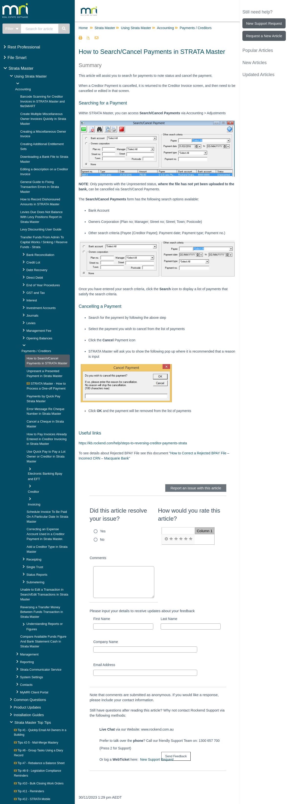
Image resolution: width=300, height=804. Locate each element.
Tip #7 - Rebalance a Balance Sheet (39, 763)
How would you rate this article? (189, 514)
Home (83, 28)
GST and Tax (35, 293)
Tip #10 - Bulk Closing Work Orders (38, 783)
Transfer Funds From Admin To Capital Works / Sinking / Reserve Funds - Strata (43, 242)
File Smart (17, 57)
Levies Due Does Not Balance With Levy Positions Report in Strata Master (41, 217)
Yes (103, 531)
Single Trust (34, 567)
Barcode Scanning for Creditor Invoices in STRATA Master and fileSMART (42, 101)
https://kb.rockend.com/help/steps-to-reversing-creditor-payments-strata (133, 443)
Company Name (105, 642)
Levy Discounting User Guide (40, 229)
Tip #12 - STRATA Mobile (32, 799)
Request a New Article (264, 36)
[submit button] (176, 756)
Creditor (33, 492)
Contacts (26, 685)
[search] (39, 28)
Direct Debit (34, 277)
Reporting (27, 662)
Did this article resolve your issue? (118, 514)
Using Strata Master (30, 76)
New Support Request (157, 759)
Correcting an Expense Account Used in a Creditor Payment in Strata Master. (45, 534)
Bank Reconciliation (40, 255)
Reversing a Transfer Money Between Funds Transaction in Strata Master (41, 612)
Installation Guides (29, 715)
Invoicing (34, 504)
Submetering (35, 582)
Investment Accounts (41, 308)
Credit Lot (33, 262)
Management (29, 654)
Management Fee (38, 331)
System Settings (31, 677)
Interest (31, 300)
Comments (98, 558)
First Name (101, 619)
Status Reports (36, 574)
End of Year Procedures (43, 285)
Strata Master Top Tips (32, 722)
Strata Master (21, 68)
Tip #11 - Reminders (29, 791)
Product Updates (27, 707)
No (102, 539)
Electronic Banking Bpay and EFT (45, 476)
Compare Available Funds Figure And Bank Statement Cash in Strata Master (43, 641)
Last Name (169, 619)
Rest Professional (24, 47)
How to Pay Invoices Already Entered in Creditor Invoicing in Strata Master (47, 439)
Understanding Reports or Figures (44, 626)
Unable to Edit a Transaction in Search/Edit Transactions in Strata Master (44, 594)
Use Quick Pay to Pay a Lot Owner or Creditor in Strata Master (46, 456)
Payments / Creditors (36, 351)
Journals (32, 315)
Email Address (104, 665)
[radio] (166, 539)
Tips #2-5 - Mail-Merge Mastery (36, 742)
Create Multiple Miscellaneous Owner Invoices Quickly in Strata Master (43, 119)
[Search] (64, 28)
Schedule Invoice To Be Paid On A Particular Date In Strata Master (47, 516)
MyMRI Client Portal (34, 692)
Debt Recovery (36, 270)
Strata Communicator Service (41, 669)
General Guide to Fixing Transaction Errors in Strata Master (39, 187)
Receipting (33, 559)
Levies (31, 323)
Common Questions (30, 700)
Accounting (23, 89)
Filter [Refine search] (12, 28)
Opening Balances (39, 338)
